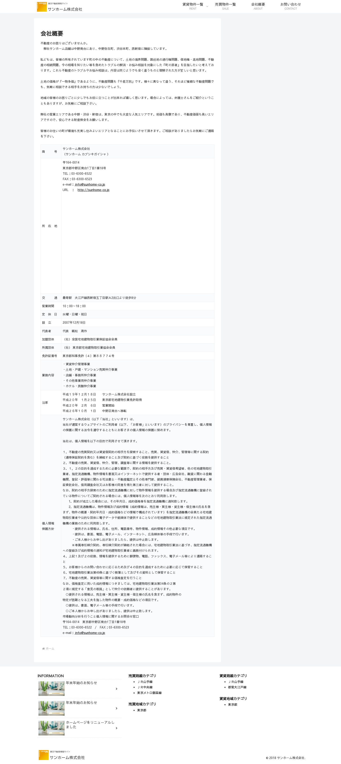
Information (239, 322)
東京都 (141, 710)
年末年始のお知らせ (244, 272)
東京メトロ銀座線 (149, 692)
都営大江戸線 (237, 687)
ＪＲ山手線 (144, 681)
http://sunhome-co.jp (93, 190)
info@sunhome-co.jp (89, 184)
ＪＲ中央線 (144, 687)
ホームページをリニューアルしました (256, 292)
